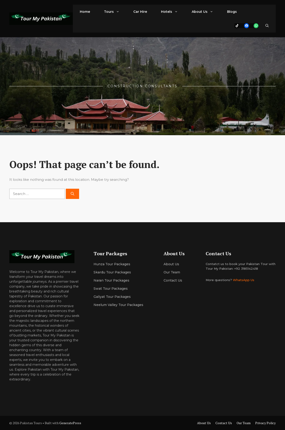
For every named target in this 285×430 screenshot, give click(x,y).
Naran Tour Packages (111, 280)
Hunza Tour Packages (112, 264)
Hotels (173, 12)
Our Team (244, 423)
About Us (206, 12)
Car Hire (140, 12)
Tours (115, 12)
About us (171, 264)
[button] (267, 26)
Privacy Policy (265, 423)
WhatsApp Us (243, 280)
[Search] (72, 194)
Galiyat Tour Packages (112, 297)
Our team (172, 272)
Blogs (232, 12)
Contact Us (173, 280)
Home (85, 12)
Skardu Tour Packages (112, 272)
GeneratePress (70, 423)
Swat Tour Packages (111, 288)
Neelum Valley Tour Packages (118, 305)
